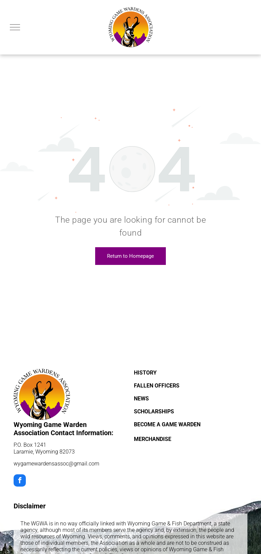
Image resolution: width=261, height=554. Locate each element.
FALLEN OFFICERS (156, 385)
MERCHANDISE (152, 439)
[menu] (15, 27)
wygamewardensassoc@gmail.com (56, 463)
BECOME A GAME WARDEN (167, 424)
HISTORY (145, 372)
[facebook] (20, 481)
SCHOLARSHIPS (154, 411)
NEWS (141, 398)
